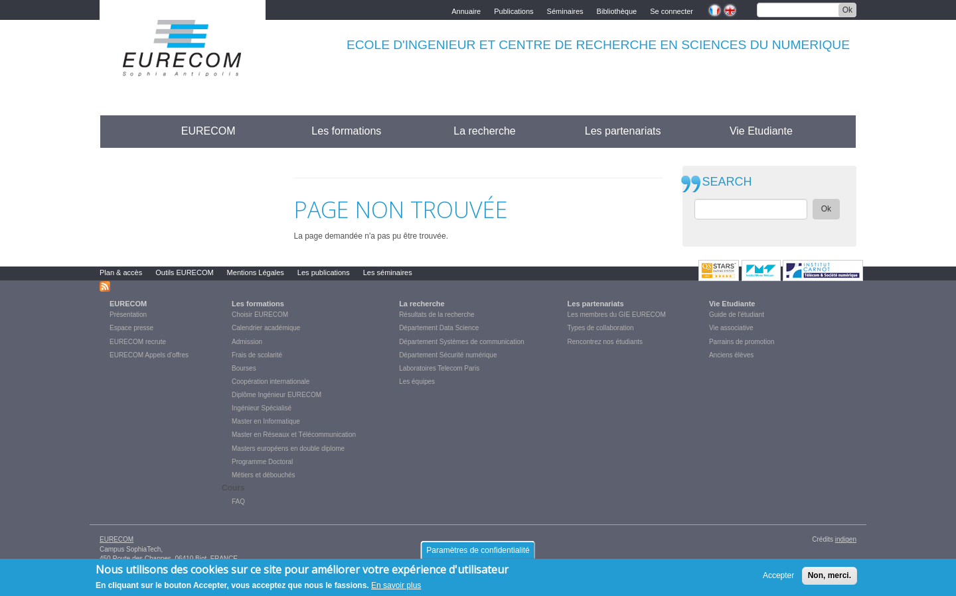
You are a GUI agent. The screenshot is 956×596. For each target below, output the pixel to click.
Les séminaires (387, 272)
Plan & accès (121, 272)
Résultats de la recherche (436, 314)
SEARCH (727, 182)
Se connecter (671, 10)
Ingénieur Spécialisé (261, 408)
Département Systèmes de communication (461, 341)
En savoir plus (396, 589)
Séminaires (565, 10)
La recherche (484, 131)
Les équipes (417, 381)
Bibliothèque (617, 10)
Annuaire (466, 10)
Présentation (128, 314)
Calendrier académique (266, 327)
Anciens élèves (731, 355)
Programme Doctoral (262, 461)
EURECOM (208, 131)
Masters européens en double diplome (288, 448)
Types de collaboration (601, 327)
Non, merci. (829, 578)
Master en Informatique (266, 421)
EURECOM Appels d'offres (149, 355)
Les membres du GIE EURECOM (617, 314)
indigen (845, 539)
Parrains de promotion (741, 341)
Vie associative (731, 327)
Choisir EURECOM (260, 314)
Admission (247, 341)
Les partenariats (623, 131)
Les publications (323, 272)
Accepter (778, 578)
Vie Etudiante (761, 131)
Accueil (124, 131)
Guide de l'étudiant (736, 314)
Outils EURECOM (184, 272)
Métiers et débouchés (263, 475)
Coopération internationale (270, 381)
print (653, 170)
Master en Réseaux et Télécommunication (294, 434)
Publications (513, 10)
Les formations (346, 131)
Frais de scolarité (257, 355)
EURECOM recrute (138, 341)
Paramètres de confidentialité (477, 553)
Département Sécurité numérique (448, 355)
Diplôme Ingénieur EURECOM (276, 394)
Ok (847, 10)
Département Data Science (439, 327)
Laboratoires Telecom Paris (439, 368)
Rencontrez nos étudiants (605, 341)
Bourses (244, 368)
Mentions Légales (255, 272)
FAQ (238, 501)
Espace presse (131, 327)
